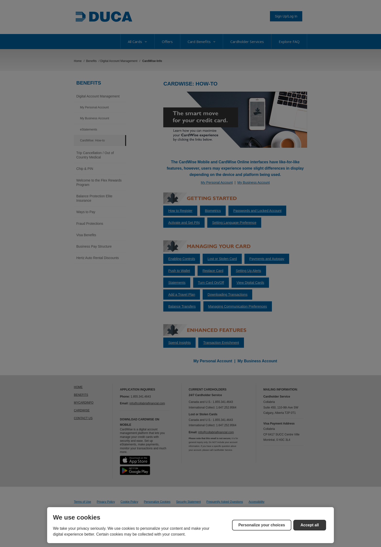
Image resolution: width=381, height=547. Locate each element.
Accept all (310, 525)
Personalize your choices (261, 525)
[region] (190, 525)
